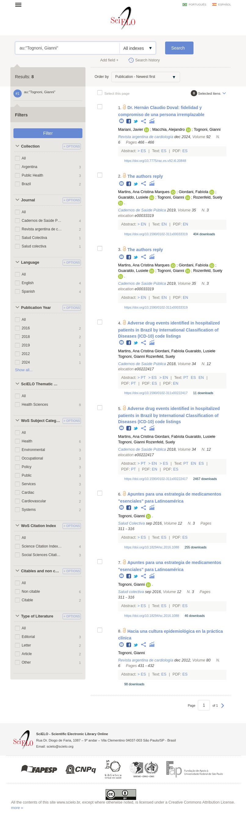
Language (30, 262)
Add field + (109, 60)
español (224, 4)
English (28, 283)
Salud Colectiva (34, 238)
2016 (26, 328)
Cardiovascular (34, 501)
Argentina (29, 167)
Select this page (117, 93)
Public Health (32, 175)
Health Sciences (35, 404)
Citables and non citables (41, 571)
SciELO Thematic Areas (41, 384)
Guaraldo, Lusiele (133, 197)
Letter (26, 645)
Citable (27, 600)
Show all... (24, 370)
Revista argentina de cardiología (42, 229)
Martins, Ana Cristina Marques (144, 192)
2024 (26, 362)
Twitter (136, 121)
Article (27, 654)
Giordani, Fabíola (193, 192)
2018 (26, 337)
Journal (28, 200)
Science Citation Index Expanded (42, 546)
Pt (143, 378)
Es (143, 151)
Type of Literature (37, 616)
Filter (47, 133)
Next (222, 708)
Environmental (33, 450)
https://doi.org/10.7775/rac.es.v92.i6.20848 (155, 161)
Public (27, 475)
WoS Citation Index (38, 526)
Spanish (28, 291)
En (143, 224)
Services (29, 484)
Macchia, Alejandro (168, 129)
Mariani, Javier (130, 129)
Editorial (28, 637)
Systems (29, 509)
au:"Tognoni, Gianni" (67, 48)
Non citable (31, 591)
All (24, 158)
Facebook (129, 121)
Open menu (20, 5)
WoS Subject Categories (41, 421)
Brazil (26, 184)
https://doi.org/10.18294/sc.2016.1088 (151, 547)
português (197, 4)
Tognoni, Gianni (207, 129)
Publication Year (36, 308)
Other (26, 662)
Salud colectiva (34, 246)
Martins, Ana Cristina (136, 351)
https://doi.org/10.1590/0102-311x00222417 (156, 393)
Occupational (32, 458)
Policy (26, 467)
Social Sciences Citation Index (42, 555)
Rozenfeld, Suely (207, 197)
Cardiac (28, 492)
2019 (26, 345)
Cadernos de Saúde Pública (42, 220)
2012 (26, 354)
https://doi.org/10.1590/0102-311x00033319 (156, 234)
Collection (30, 146)
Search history (147, 60)
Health (27, 441)
